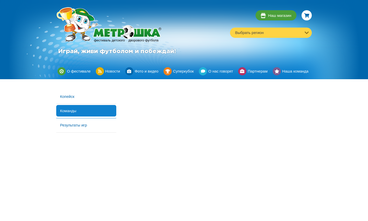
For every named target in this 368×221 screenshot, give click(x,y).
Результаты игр (73, 125)
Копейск (67, 96)
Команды (68, 111)
